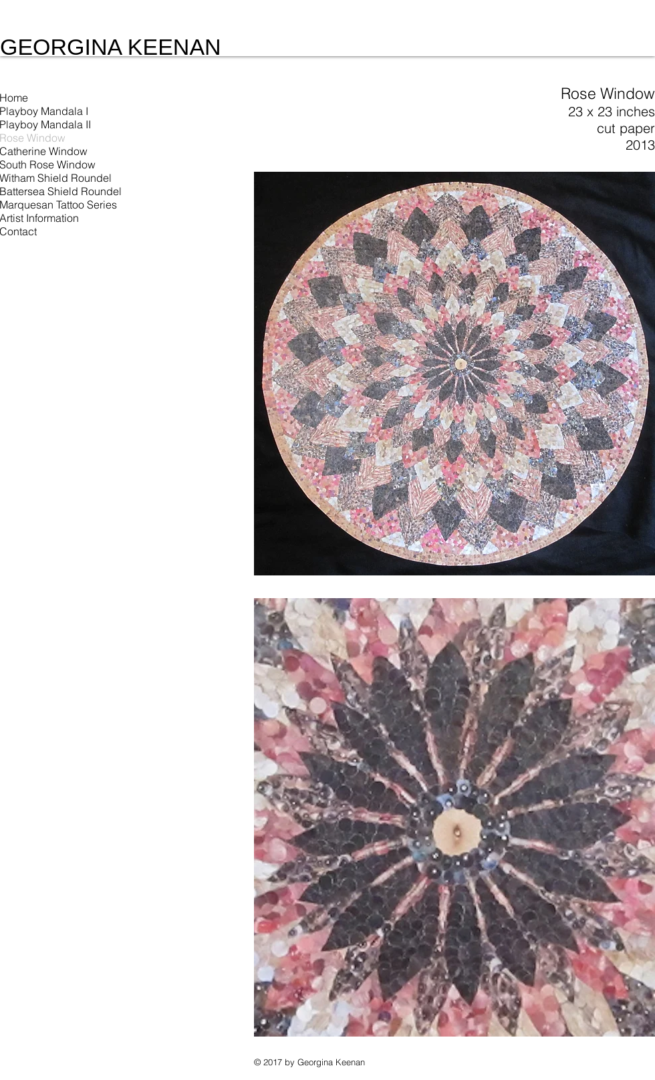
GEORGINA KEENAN (110, 46)
